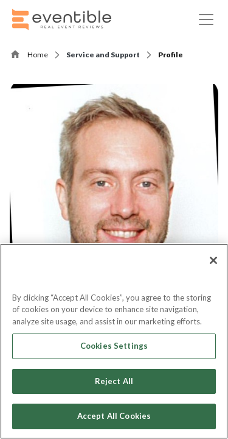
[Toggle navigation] (206, 19)
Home (37, 54)
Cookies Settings (114, 346)
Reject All (114, 381)
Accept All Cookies (114, 416)
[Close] (213, 260)
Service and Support (103, 54)
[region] (114, 341)
